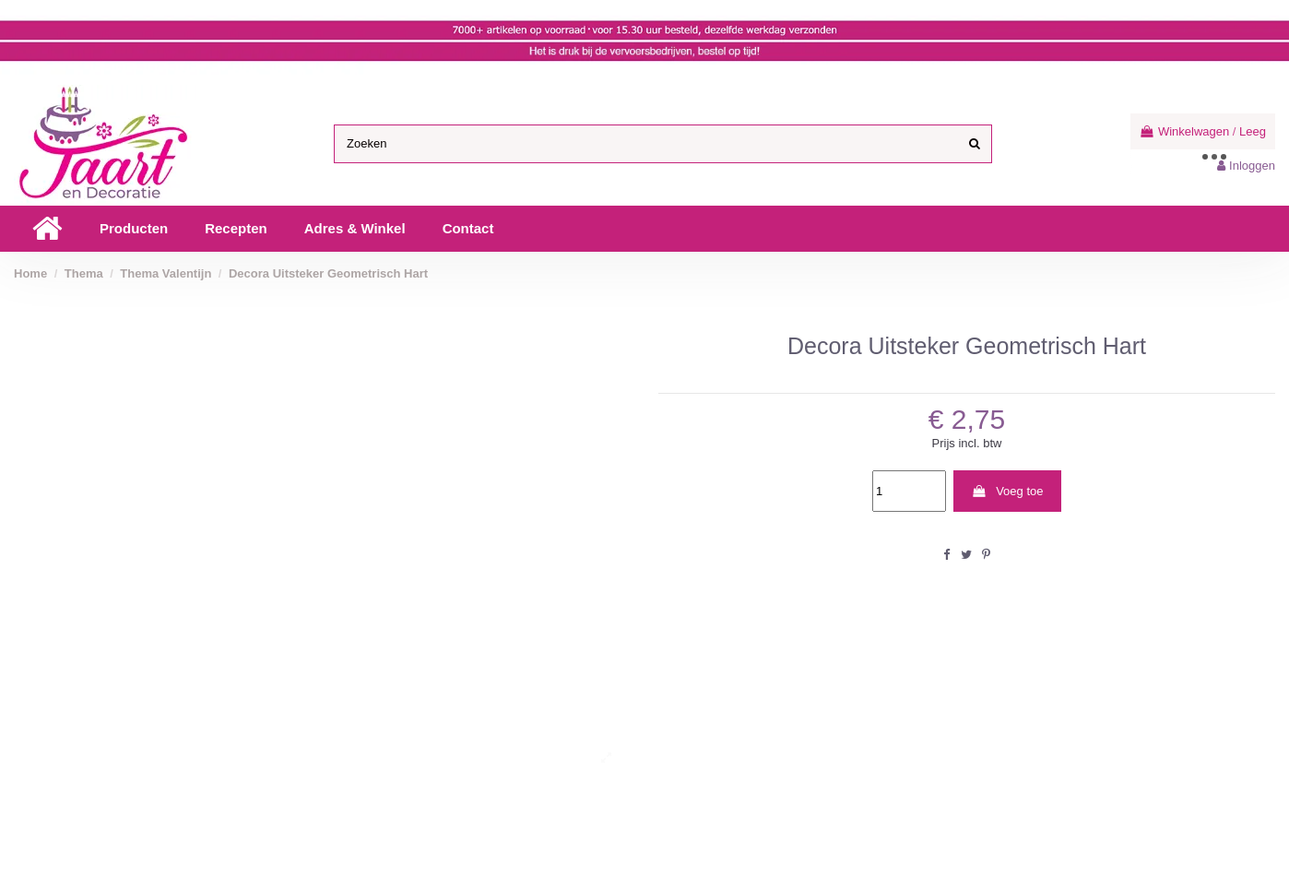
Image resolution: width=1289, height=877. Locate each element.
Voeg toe (1007, 491)
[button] (133, 229)
